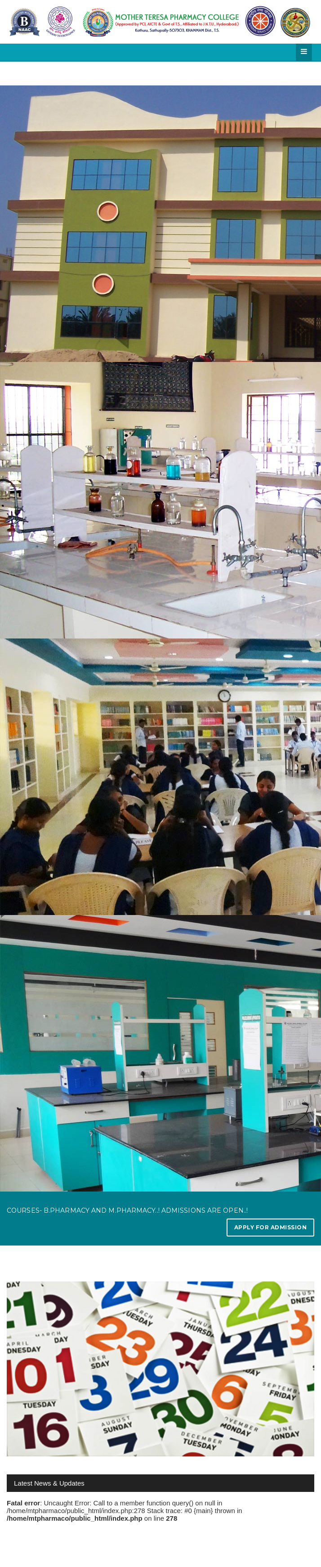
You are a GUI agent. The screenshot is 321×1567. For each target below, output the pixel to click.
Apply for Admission (270, 1227)
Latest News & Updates (49, 1483)
